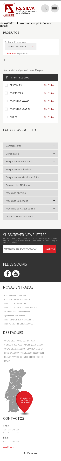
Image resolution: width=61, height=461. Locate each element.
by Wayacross (30, 453)
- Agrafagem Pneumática (14, 315)
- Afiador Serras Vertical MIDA (16, 311)
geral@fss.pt (8, 447)
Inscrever (50, 248)
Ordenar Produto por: (16, 42)
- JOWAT (6, 361)
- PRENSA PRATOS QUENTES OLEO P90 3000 (23, 357)
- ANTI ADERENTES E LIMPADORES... (18, 324)
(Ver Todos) (49, 85)
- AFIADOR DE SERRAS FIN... (15, 303)
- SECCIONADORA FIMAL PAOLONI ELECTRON (23, 353)
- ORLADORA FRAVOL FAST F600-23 (19, 341)
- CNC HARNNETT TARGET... (15, 295)
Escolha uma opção (21, 46)
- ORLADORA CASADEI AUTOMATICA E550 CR (23, 349)
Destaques (16, 85)
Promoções (16, 93)
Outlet (13, 117)
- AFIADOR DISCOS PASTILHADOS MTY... (21, 307)
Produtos (19, 101)
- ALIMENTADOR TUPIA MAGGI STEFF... (20, 319)
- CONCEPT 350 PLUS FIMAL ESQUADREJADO (23, 345)
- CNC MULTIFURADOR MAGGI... (17, 299)
